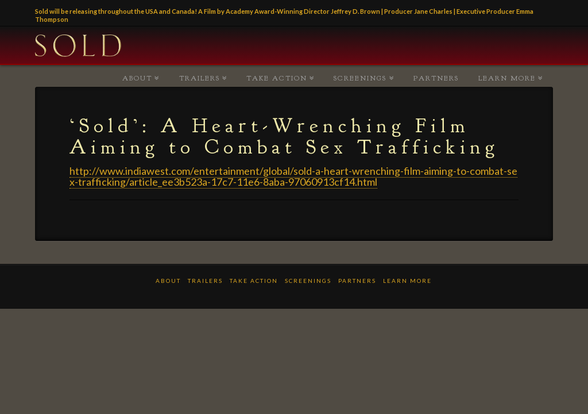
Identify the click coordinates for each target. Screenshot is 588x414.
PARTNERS (436, 78)
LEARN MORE (507, 78)
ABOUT (137, 78)
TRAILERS (199, 78)
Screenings (360, 78)
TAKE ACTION (276, 78)
